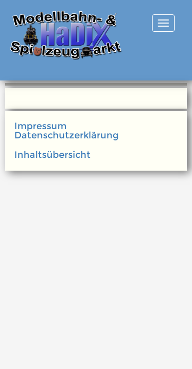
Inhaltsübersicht (52, 154)
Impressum (40, 126)
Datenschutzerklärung (66, 135)
